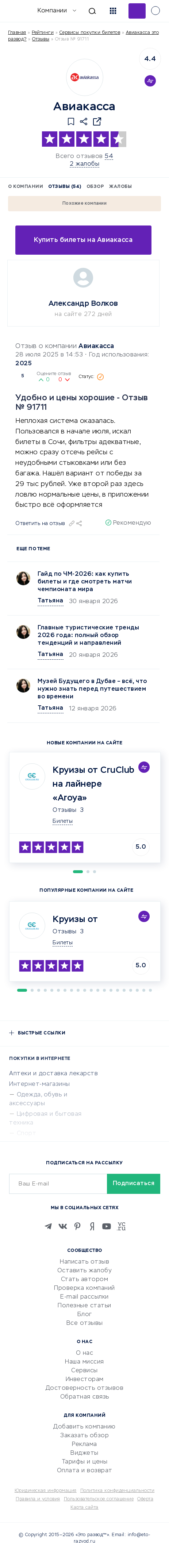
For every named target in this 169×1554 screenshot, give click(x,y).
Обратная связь (84, 1397)
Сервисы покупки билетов (89, 33)
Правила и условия (38, 1499)
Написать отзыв (84, 1262)
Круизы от (75, 919)
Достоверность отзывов (85, 1388)
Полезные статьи (84, 1306)
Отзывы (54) (64, 187)
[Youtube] (106, 1226)
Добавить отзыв (137, 11)
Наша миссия (84, 1362)
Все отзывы (84, 1323)
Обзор (95, 187)
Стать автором (84, 1280)
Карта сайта (84, 1507)
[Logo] (84, 77)
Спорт (27, 1134)
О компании (25, 187)
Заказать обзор (84, 1436)
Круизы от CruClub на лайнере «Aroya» (94, 784)
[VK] (62, 1226)
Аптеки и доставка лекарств (53, 1074)
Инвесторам (85, 1380)
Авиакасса (96, 346)
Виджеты (84, 1453)
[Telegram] (48, 1226)
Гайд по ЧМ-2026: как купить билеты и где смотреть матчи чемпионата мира (85, 582)
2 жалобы (84, 164)
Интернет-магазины (39, 1084)
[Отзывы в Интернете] (17, 10)
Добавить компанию (84, 1427)
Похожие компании (84, 203)
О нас (84, 1353)
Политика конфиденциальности (117, 1491)
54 (109, 156)
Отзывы (64, 810)
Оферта (145, 1499)
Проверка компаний (84, 1288)
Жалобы (120, 187)
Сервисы (84, 1371)
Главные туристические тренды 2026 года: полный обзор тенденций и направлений (88, 635)
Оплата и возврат (84, 1471)
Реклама (84, 1444)
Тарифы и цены (85, 1462)
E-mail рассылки (84, 1297)
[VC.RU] (121, 1226)
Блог (84, 1315)
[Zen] (92, 1226)
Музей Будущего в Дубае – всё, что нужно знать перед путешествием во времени (92, 689)
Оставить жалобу (84, 1271)
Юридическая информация (46, 1491)
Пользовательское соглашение (99, 1499)
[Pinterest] (77, 1226)
